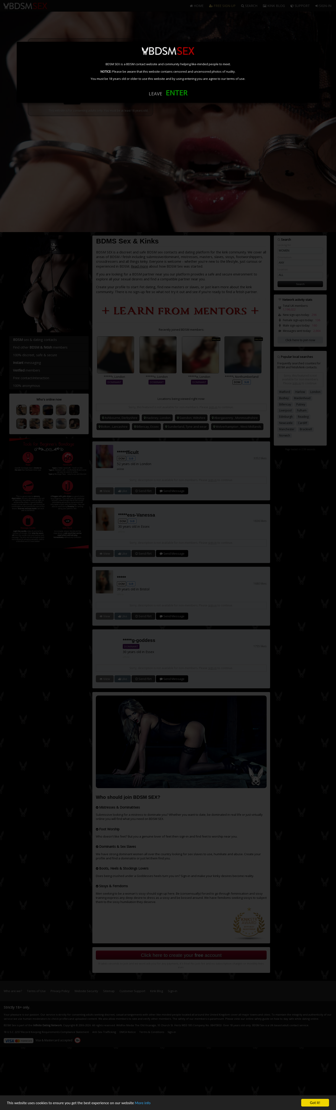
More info (143, 1103)
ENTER (176, 92)
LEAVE (155, 94)
